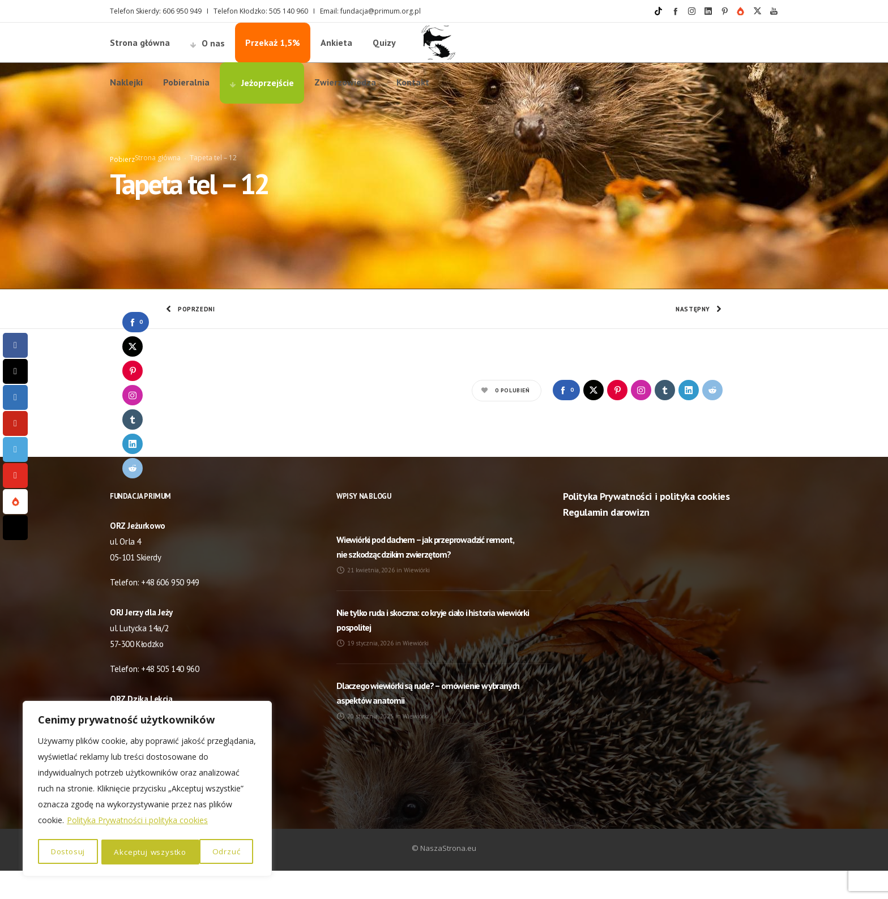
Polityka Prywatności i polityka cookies (137, 822)
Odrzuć (128, 851)
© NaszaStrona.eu (444, 876)
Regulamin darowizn (606, 540)
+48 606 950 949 (170, 610)
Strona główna (158, 172)
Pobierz (122, 173)
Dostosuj (68, 851)
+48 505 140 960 (170, 697)
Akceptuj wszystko (208, 851)
